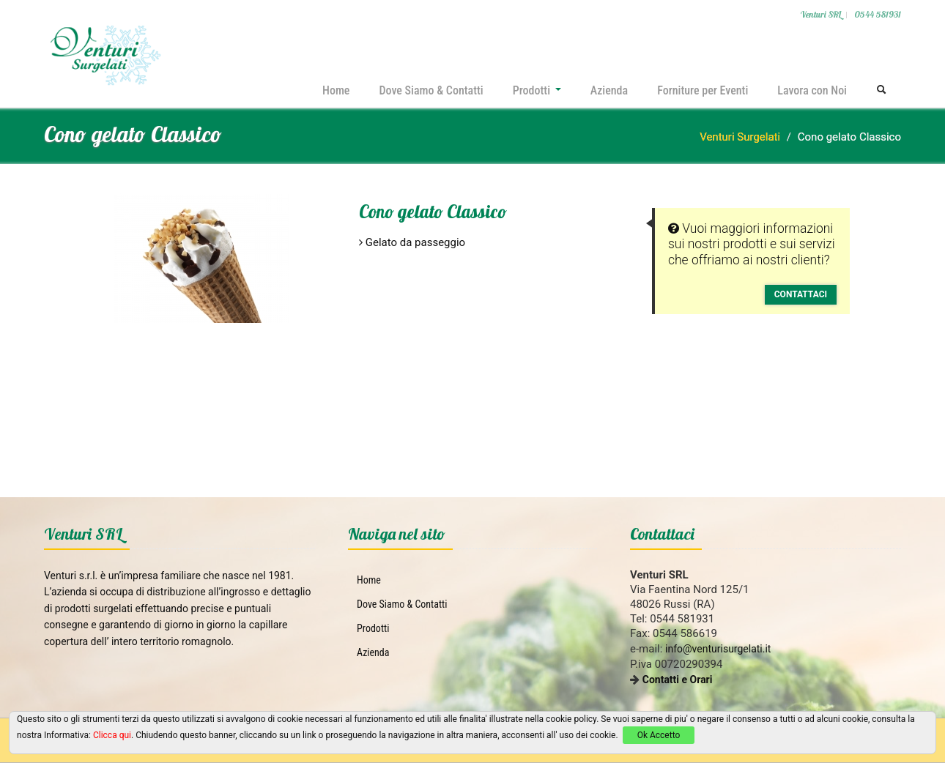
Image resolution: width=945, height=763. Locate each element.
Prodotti (537, 90)
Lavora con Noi (812, 90)
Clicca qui (112, 735)
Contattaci (800, 294)
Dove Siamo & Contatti (431, 90)
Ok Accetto (659, 735)
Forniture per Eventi (702, 90)
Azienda (609, 90)
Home (335, 90)
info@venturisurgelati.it (718, 649)
